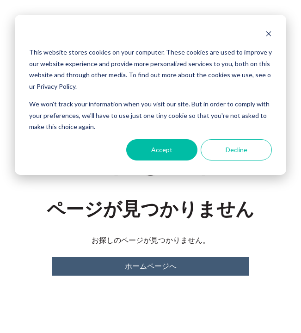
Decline (236, 150)
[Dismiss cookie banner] (268, 35)
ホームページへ (151, 266)
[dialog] (150, 95)
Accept (161, 150)
